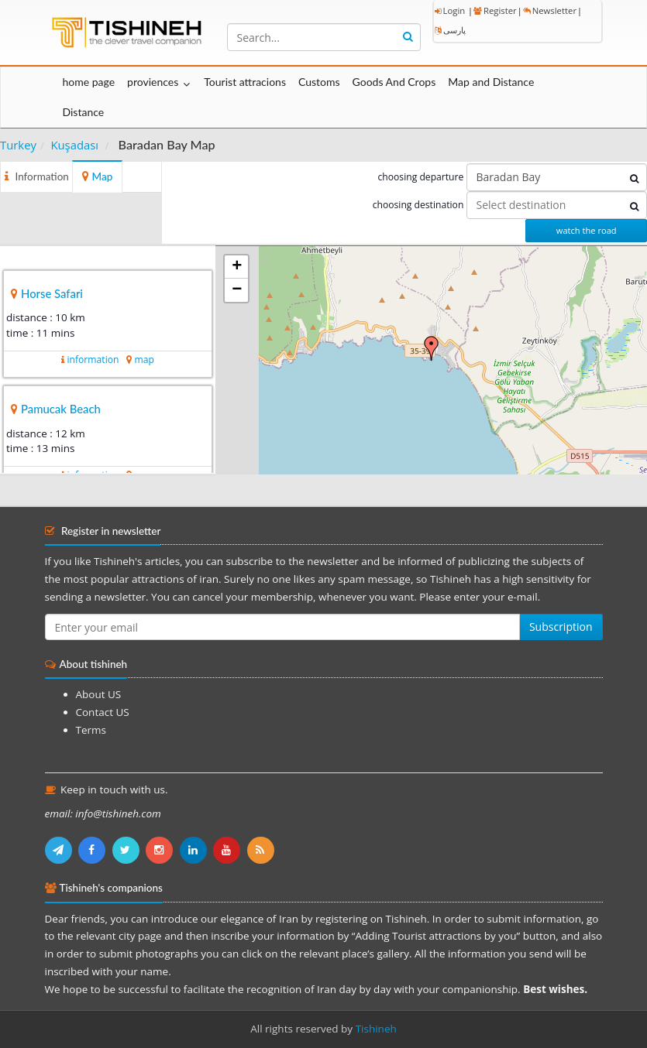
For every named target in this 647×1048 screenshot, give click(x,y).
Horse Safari (52, 293)
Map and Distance (491, 81)
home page (89, 81)
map (143, 359)
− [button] (237, 290)
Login (450, 10)
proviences (152, 81)
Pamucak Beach (61, 409)
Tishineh (376, 1029)
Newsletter (549, 10)
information (93, 359)
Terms (91, 730)
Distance (84, 111)
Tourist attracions (245, 81)
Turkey (18, 144)
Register (495, 10)
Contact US (102, 712)
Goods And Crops (394, 81)
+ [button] (237, 267)
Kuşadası (74, 144)
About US (99, 694)
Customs (319, 81)
